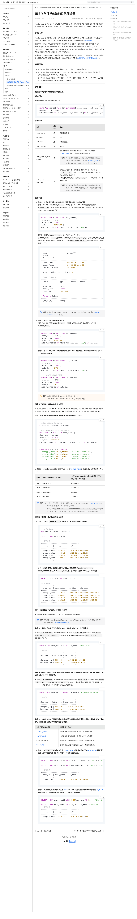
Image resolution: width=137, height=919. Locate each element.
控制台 (118, 3)
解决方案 (35, 3)
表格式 (72, 14)
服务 (63, 3)
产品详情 (88, 25)
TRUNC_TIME (65, 160)
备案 (112, 3)
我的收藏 (99, 26)
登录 (130, 3)
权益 (41, 3)
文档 (108, 3)
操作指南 (65, 14)
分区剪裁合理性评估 (62, 639)
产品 (28, 3)
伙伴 (58, 3)
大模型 (22, 3)
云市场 (52, 3)
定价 (46, 3)
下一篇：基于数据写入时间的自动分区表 (89, 851)
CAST (66, 809)
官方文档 (6, 9)
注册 (123, 3)
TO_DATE (40, 763)
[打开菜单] (3, 3)
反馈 (72, 862)
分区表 (78, 14)
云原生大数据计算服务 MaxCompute (23, 9)
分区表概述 (89, 47)
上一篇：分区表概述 (43, 851)
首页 (36, 14)
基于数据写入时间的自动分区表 (88, 65)
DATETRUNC (41, 755)
